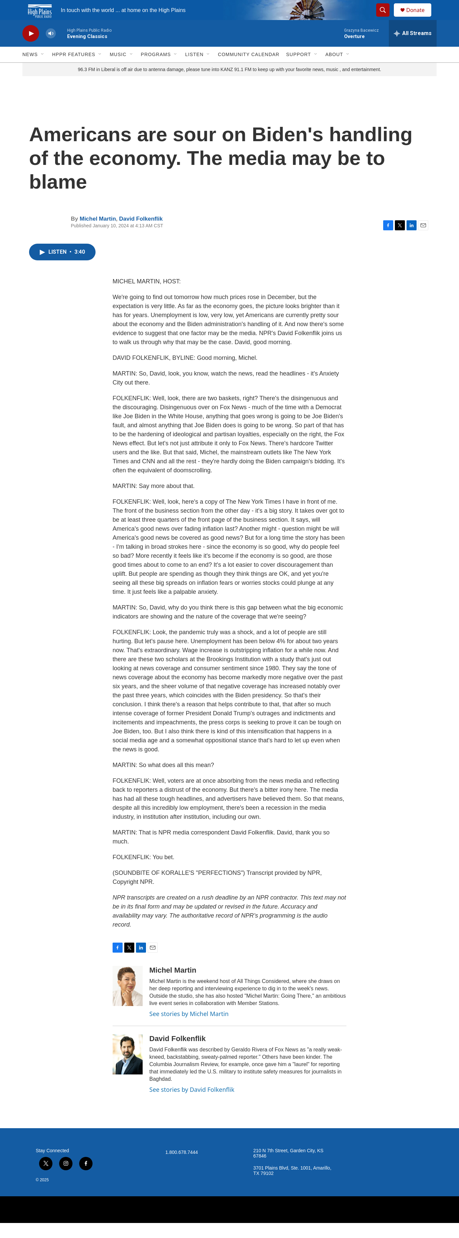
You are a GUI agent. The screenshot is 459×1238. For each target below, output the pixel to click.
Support (298, 69)
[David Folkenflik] (128, 1069)
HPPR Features (73, 69)
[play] (30, 48)
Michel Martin (98, 234)
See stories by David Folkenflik (192, 1104)
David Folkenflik (141, 234)
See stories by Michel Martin (188, 1029)
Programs (156, 69)
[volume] (50, 48)
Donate (419, 17)
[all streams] (413, 48)
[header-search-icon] (386, 17)
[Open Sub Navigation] (42, 69)
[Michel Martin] (128, 1001)
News (30, 69)
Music (118, 69)
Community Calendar (248, 69)
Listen (194, 69)
